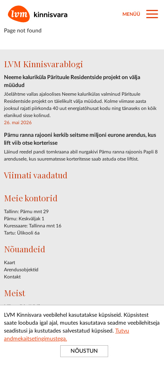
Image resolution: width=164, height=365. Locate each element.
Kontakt (12, 276)
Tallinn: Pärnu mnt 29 (26, 211)
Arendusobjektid (21, 269)
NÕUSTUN (84, 351)
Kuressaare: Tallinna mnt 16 (32, 225)
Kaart (9, 262)
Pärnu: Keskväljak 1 (24, 218)
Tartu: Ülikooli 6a (22, 233)
